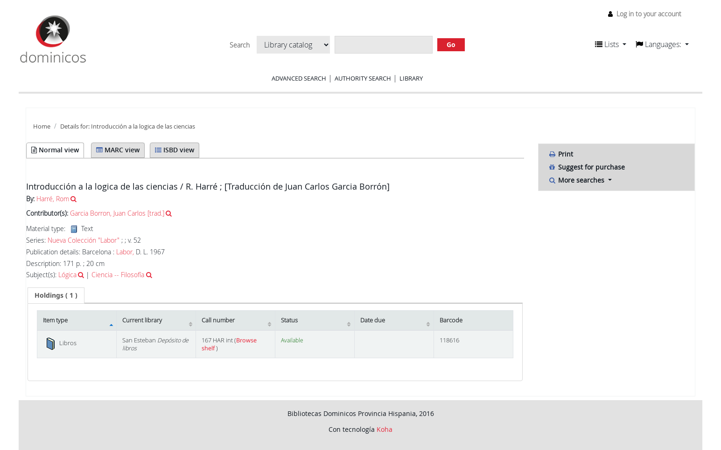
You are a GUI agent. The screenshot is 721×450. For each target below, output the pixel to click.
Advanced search (299, 78)
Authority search (363, 78)
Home (41, 126)
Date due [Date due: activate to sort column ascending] (372, 320)
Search (240, 45)
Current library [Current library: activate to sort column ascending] (142, 320)
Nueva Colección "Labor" (83, 240)
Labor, (125, 251)
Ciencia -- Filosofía (117, 274)
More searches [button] (577, 180)
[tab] (56, 295)
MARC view (118, 149)
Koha (384, 429)
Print (560, 154)
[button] (610, 44)
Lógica (67, 274)
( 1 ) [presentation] (56, 295)
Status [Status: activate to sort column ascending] (289, 320)
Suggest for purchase (586, 167)
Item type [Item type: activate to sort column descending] (55, 320)
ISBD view (174, 149)
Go (451, 44)
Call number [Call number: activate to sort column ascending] (218, 320)
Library (411, 78)
